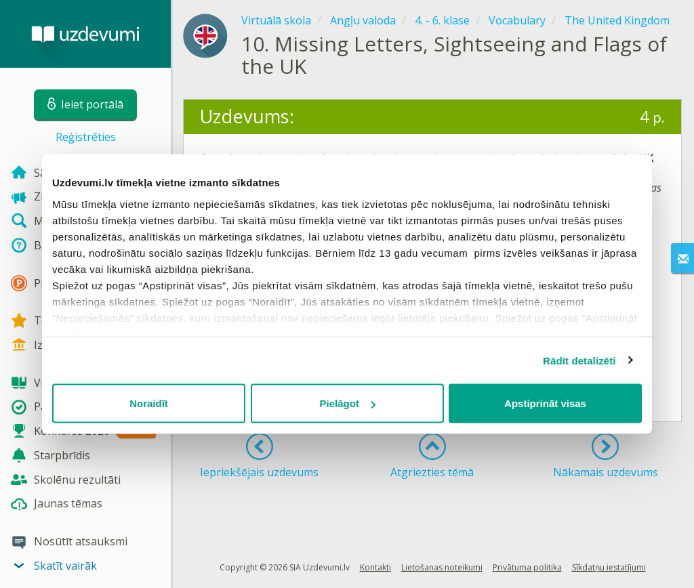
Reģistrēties (86, 137)
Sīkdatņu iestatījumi (609, 567)
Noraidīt (148, 403)
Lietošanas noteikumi (442, 567)
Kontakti (375, 567)
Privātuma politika (527, 567)
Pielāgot (347, 403)
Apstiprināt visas (545, 403)
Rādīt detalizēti (579, 360)
